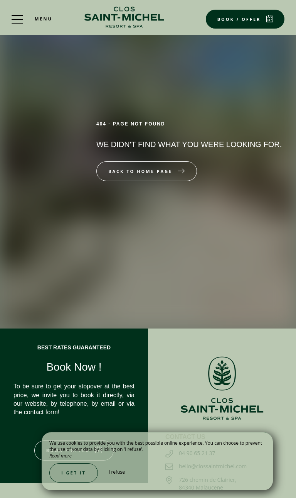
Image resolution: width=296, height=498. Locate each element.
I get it (73, 473)
